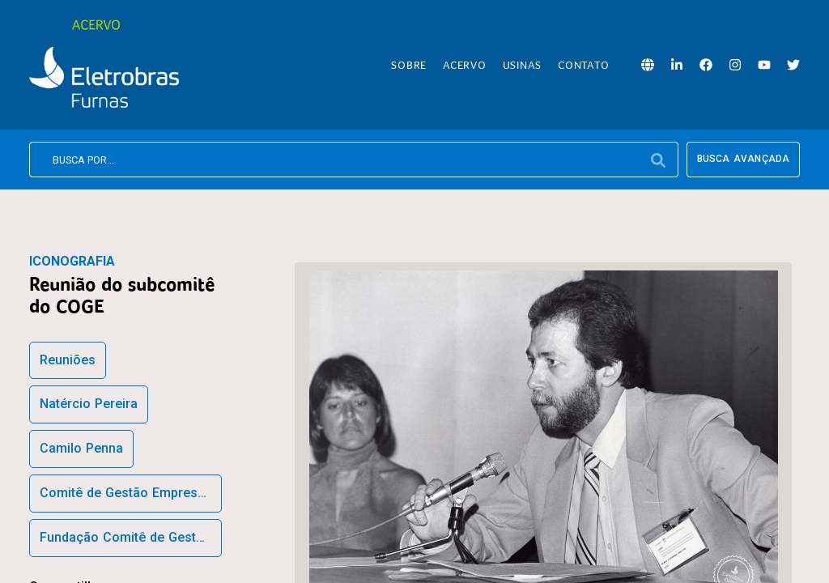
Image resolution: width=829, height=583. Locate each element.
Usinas (522, 64)
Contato (583, 64)
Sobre (409, 64)
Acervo (465, 64)
